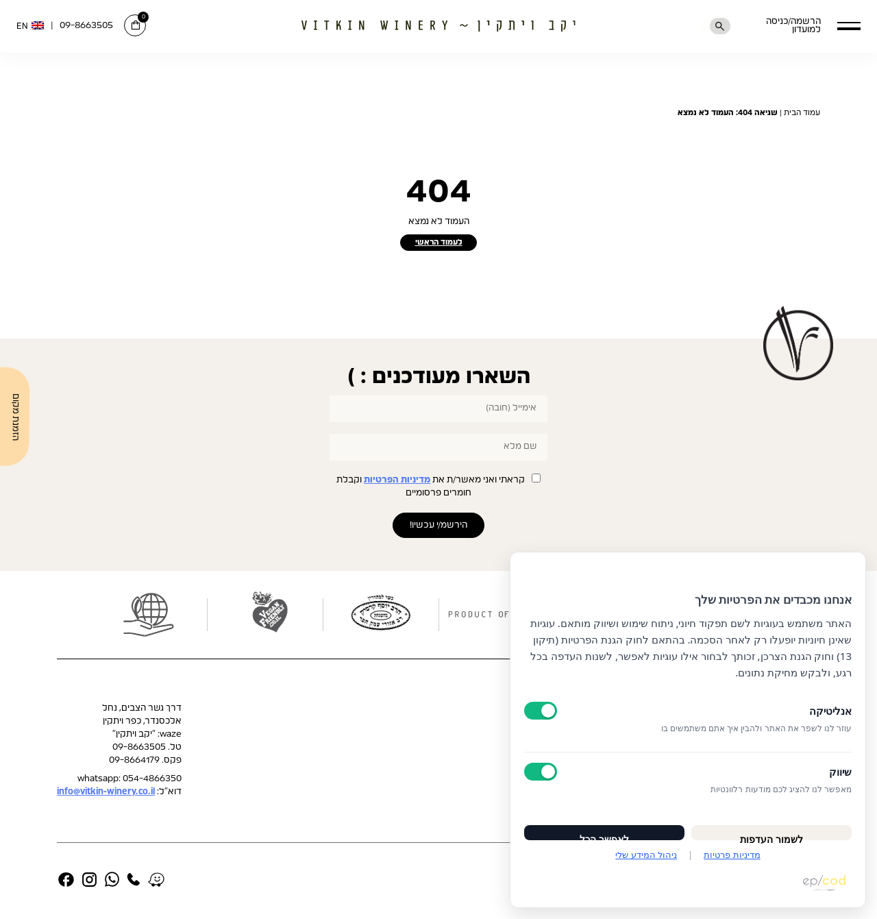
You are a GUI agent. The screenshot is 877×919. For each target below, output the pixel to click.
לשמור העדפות (771, 828)
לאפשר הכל (604, 828)
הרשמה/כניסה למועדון (777, 26)
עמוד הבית (802, 113)
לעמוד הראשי (439, 242)
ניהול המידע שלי (646, 854)
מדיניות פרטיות (732, 854)
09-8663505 (86, 25)
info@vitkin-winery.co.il (106, 794)
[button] (849, 25)
